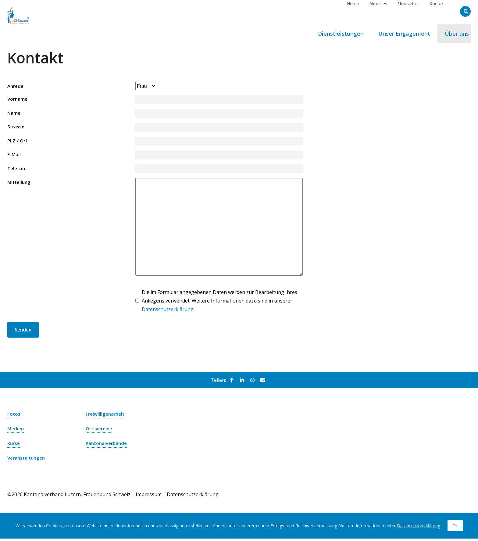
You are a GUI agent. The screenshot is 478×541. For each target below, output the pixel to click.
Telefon (16, 170)
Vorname (18, 99)
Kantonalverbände (108, 445)
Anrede (16, 86)
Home (353, 11)
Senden (24, 332)
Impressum (149, 496)
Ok (455, 528)
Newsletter (408, 11)
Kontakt (437, 11)
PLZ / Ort (18, 142)
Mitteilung (19, 184)
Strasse (16, 128)
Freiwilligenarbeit (106, 416)
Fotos (14, 416)
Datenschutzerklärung (168, 311)
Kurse (14, 445)
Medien (16, 431)
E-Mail (14, 156)
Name (14, 113)
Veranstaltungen (27, 460)
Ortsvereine (100, 431)
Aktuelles (378, 11)
